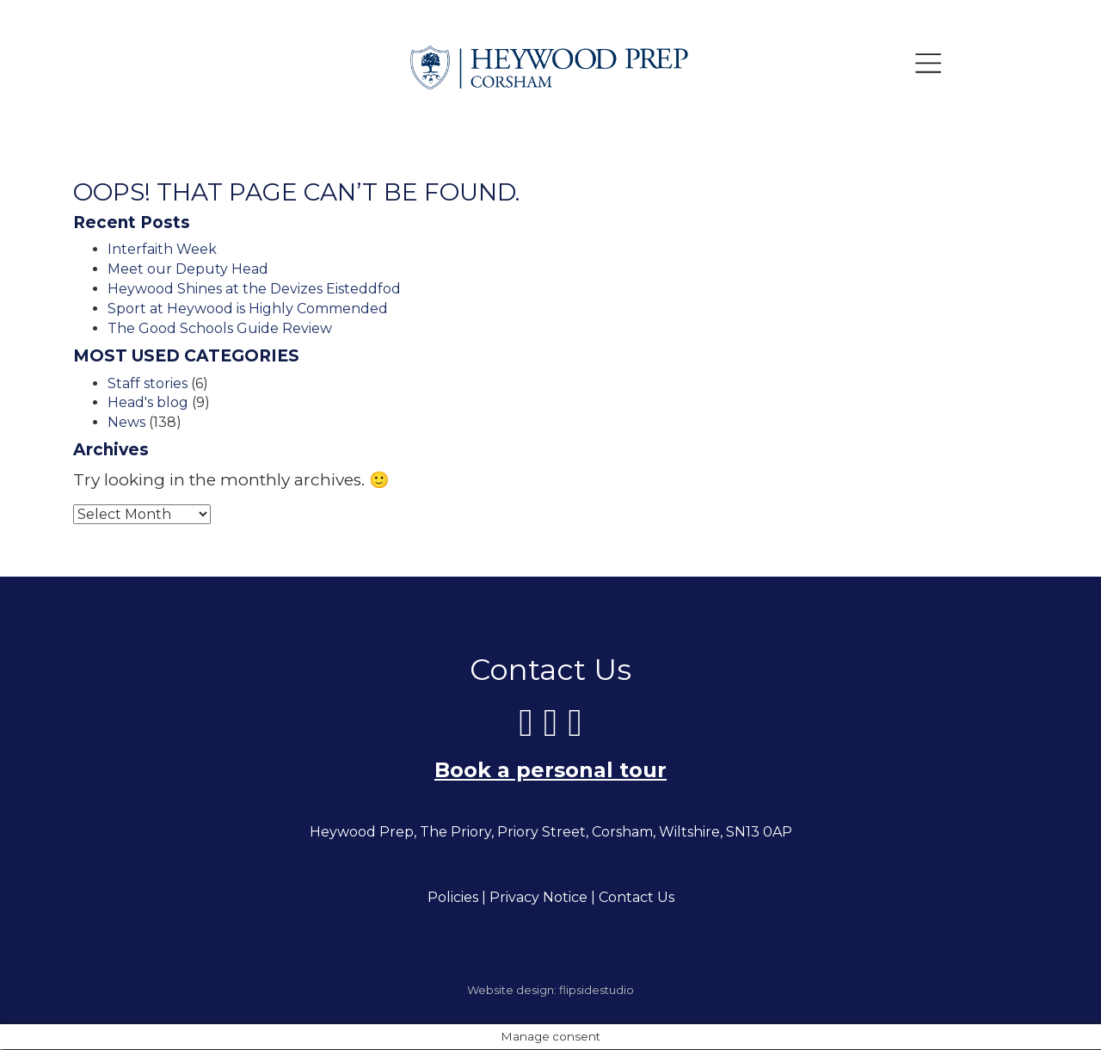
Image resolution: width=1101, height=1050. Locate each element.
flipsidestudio (596, 991)
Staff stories (148, 383)
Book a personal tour (550, 770)
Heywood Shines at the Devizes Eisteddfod (254, 289)
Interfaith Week (162, 249)
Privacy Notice (538, 898)
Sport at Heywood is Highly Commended (248, 308)
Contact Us (636, 898)
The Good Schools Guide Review (220, 328)
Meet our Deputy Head (188, 269)
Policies (452, 898)
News (126, 422)
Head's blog (148, 402)
